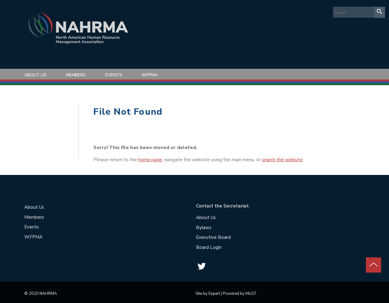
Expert (214, 293)
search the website (282, 159)
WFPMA (150, 75)
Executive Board (213, 237)
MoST (251, 293)
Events (113, 75)
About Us (35, 75)
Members (76, 75)
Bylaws (204, 228)
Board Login (209, 247)
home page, (150, 159)
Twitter (201, 266)
